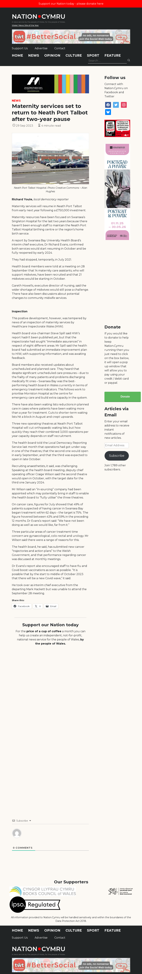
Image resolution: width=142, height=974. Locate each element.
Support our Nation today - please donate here (71, 3)
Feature (112, 55)
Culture (74, 55)
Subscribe (116, 456)
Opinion (52, 55)
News (33, 55)
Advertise (41, 48)
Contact (59, 48)
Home (17, 55)
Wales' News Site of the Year (25, 25)
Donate (125, 396)
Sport (93, 55)
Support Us (20, 48)
